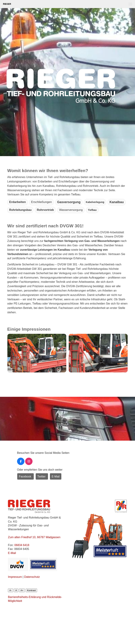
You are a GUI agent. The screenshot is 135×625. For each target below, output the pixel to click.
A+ (21, 590)
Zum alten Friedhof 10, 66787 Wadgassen (34, 537)
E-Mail (56, 476)
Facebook (25, 476)
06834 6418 (21, 545)
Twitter (41, 476)
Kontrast (31, 590)
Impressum (15, 576)
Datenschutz (32, 576)
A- (10, 590)
